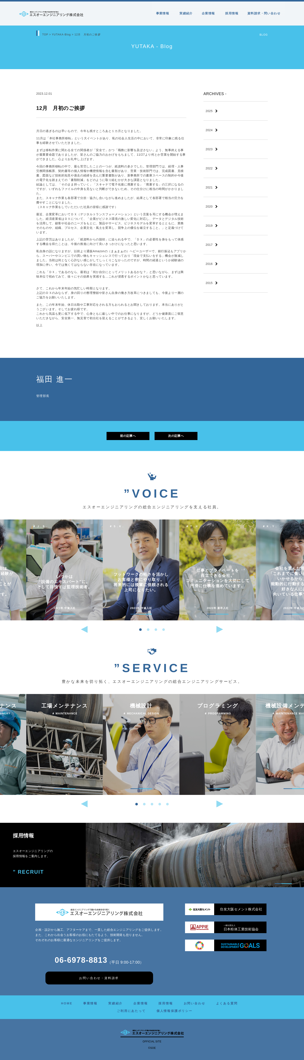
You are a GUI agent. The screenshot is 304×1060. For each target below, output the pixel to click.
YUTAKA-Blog (61, 34)
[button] (140, 629)
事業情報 (163, 13)
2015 (209, 283)
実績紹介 (186, 13)
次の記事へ (176, 435)
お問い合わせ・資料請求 (99, 978)
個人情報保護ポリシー (175, 1011)
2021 (209, 187)
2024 (209, 130)
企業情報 (209, 13)
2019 (209, 225)
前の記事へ (128, 435)
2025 (209, 111)
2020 (209, 206)
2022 (209, 168)
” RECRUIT (28, 872)
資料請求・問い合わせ (263, 13)
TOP (45, 34)
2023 (209, 149)
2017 (209, 244)
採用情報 (231, 13)
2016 (209, 264)
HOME (66, 1003)
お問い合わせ (194, 1003)
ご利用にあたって (131, 1011)
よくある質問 (227, 1003)
